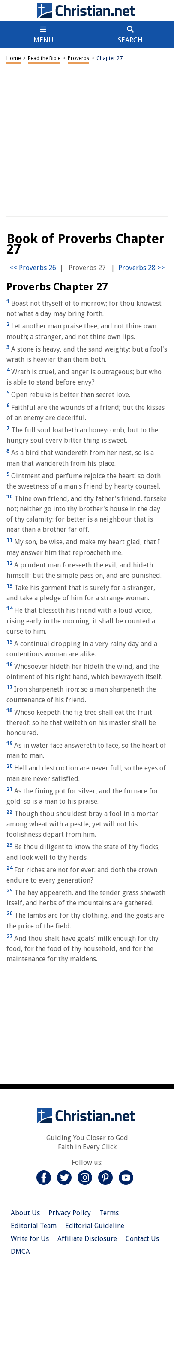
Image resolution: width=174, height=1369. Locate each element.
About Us (25, 1213)
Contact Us (142, 1239)
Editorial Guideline (94, 1226)
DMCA (20, 1251)
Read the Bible (44, 58)
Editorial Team (34, 1226)
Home (13, 58)
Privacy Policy (69, 1213)
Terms (109, 1213)
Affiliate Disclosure (87, 1239)
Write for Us (30, 1239)
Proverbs (78, 58)
